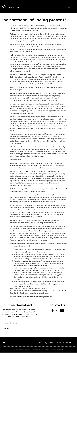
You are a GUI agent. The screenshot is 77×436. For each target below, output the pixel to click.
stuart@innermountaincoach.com (57, 342)
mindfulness (38, 297)
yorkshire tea (47, 297)
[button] (69, 7)
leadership (18, 297)
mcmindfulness (28, 297)
